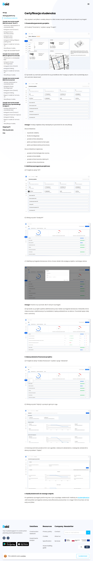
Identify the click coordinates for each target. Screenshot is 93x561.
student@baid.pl (83, 498)
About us (57, 536)
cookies (23, 556)
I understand (82, 556)
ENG (87, 547)
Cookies (45, 536)
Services (57, 541)
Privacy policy (47, 532)
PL (81, 547)
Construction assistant (34, 533)
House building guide (47, 547)
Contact (57, 532)
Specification (47, 541)
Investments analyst (34, 539)
